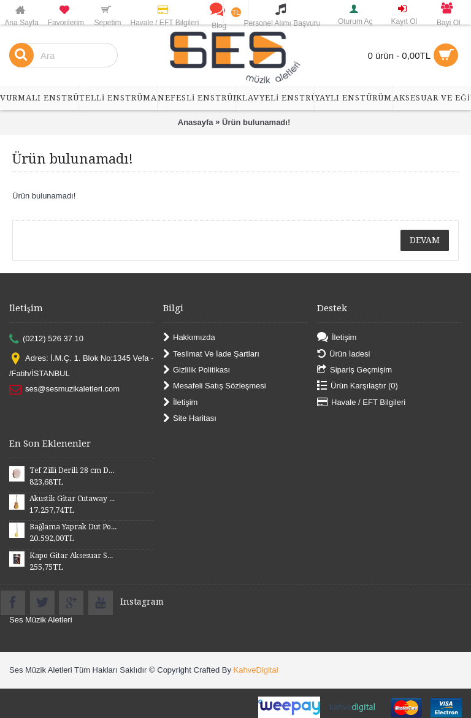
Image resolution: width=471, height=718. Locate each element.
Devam (425, 240)
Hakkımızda (189, 338)
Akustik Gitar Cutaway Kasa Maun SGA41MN (73, 498)
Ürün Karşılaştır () (357, 386)
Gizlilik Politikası (196, 370)
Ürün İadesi (343, 354)
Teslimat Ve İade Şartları (211, 354)
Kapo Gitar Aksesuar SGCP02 (73, 555)
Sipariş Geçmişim (354, 370)
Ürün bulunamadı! (256, 122)
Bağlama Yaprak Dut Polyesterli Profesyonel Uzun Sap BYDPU (73, 527)
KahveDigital (256, 670)
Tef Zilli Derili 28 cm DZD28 (73, 470)
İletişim (180, 402)
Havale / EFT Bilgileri (361, 402)
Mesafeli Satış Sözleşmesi (214, 386)
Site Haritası (189, 419)
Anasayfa (195, 122)
